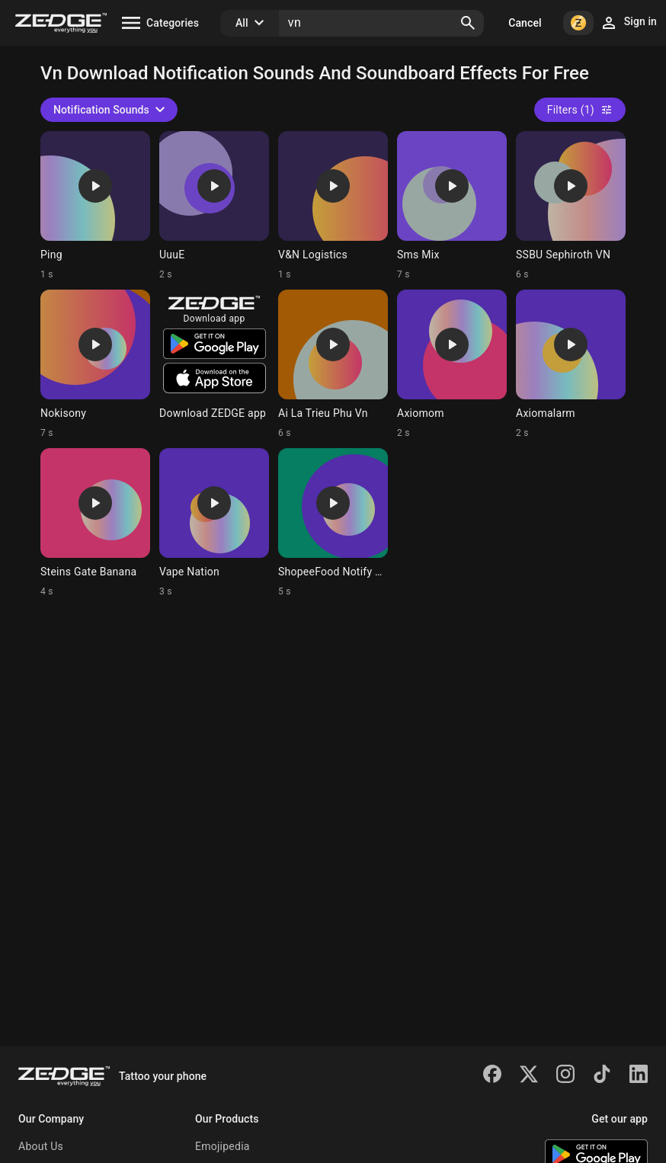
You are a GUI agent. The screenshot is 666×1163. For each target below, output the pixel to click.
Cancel (524, 23)
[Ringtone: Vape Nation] (214, 523)
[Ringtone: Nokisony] (95, 364)
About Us (40, 1146)
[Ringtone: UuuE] (214, 205)
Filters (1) (580, 110)
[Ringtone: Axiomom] (452, 364)
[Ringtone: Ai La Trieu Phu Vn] (333, 364)
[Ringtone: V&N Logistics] (333, 205)
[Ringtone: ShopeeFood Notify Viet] (333, 523)
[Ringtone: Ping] (95, 205)
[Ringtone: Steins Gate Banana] (95, 523)
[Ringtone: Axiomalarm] (571, 364)
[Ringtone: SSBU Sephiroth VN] (571, 205)
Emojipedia (222, 1146)
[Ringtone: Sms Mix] (452, 205)
